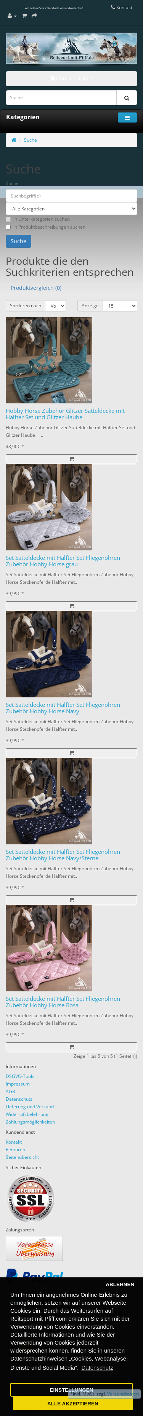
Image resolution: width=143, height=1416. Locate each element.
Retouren (15, 1149)
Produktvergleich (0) (36, 287)
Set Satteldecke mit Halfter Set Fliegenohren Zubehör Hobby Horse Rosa (63, 1002)
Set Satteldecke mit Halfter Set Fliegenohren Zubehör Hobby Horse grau (63, 561)
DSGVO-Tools (20, 1076)
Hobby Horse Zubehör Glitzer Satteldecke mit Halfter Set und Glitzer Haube (65, 414)
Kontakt (14, 1142)
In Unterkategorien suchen (38, 219)
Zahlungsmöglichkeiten (30, 1122)
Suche (30, 140)
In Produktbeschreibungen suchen (45, 227)
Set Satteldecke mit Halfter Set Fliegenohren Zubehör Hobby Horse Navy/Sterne (63, 855)
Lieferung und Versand (30, 1106)
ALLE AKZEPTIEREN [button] (72, 1404)
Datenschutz (19, 1099)
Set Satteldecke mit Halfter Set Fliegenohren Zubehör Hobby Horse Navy (63, 708)
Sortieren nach (25, 305)
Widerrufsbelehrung (27, 1114)
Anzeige (90, 305)
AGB (10, 1091)
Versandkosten (122, 1394)
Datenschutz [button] (97, 1367)
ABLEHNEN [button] (120, 1284)
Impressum (18, 1084)
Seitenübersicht (22, 1157)
